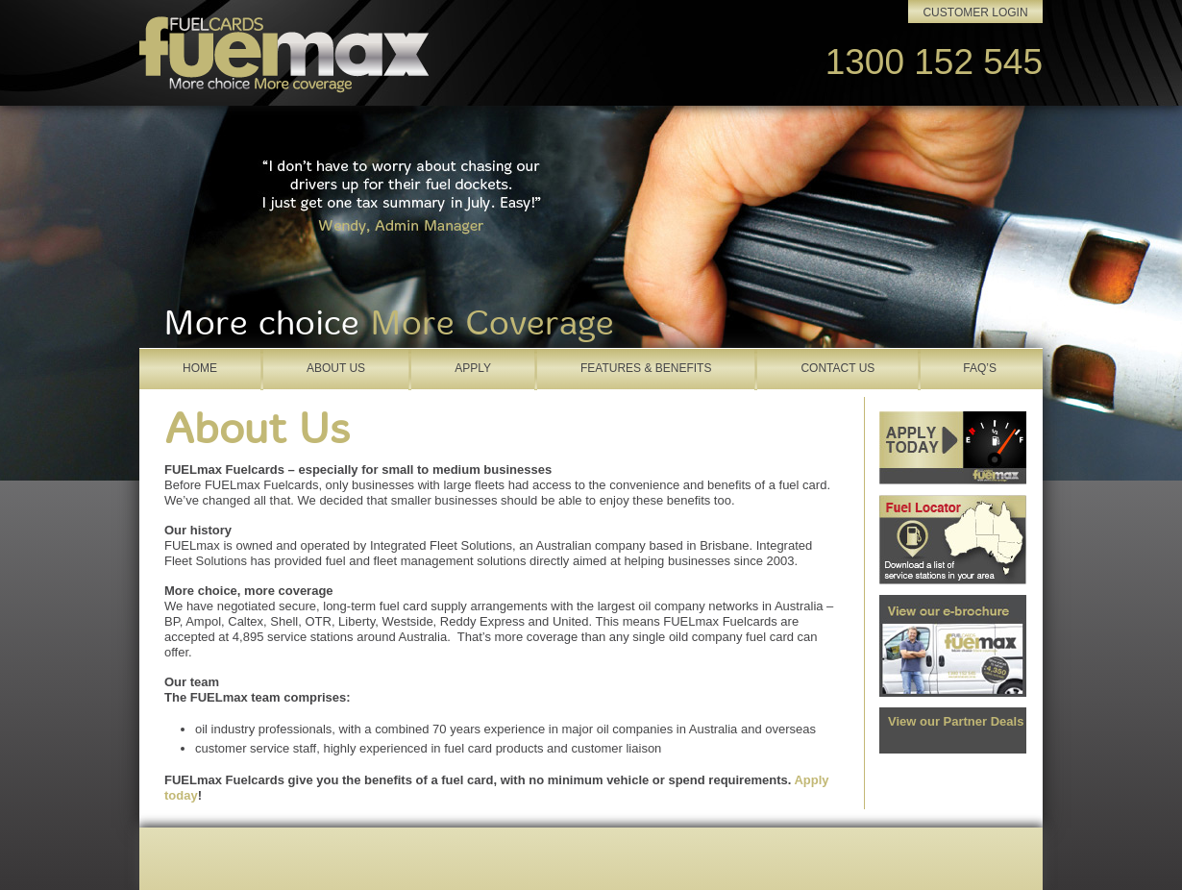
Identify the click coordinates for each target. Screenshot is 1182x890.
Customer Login (975, 12)
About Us (336, 368)
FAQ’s (980, 368)
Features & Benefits (645, 368)
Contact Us (837, 368)
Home (200, 368)
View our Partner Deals (955, 721)
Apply (473, 368)
